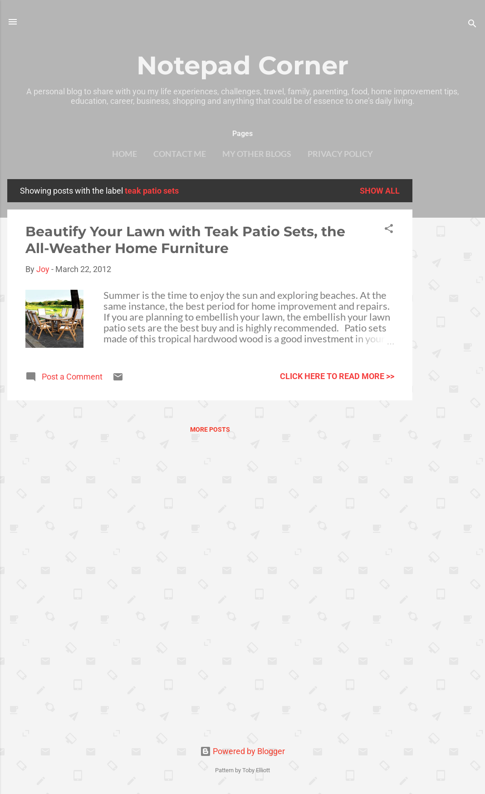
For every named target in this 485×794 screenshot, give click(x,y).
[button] (388, 230)
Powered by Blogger (242, 751)
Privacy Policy (340, 154)
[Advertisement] (449, 315)
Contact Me (179, 154)
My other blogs (256, 154)
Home (124, 154)
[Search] (472, 25)
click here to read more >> (337, 376)
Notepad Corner (242, 65)
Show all (380, 190)
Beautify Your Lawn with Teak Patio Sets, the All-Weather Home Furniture (185, 240)
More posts (210, 429)
